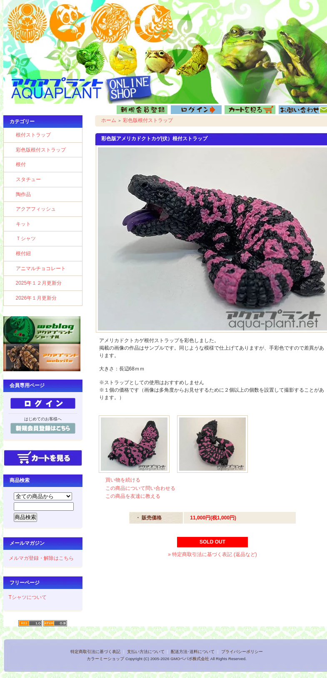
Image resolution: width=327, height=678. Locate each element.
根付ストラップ (33, 135)
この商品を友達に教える (132, 496)
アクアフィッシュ (36, 209)
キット (23, 224)
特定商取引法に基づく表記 (95, 651)
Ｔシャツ (26, 238)
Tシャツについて (28, 597)
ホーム (108, 120)
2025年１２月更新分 (39, 283)
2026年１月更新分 (36, 298)
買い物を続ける (122, 480)
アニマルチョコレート (41, 268)
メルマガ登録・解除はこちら (41, 558)
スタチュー (28, 179)
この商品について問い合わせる (140, 488)
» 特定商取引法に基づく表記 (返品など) (212, 554)
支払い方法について (146, 651)
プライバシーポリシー (242, 651)
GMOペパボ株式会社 (189, 658)
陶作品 (23, 194)
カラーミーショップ (105, 658)
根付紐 (23, 253)
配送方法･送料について (193, 651)
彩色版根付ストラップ (41, 150)
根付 (21, 164)
